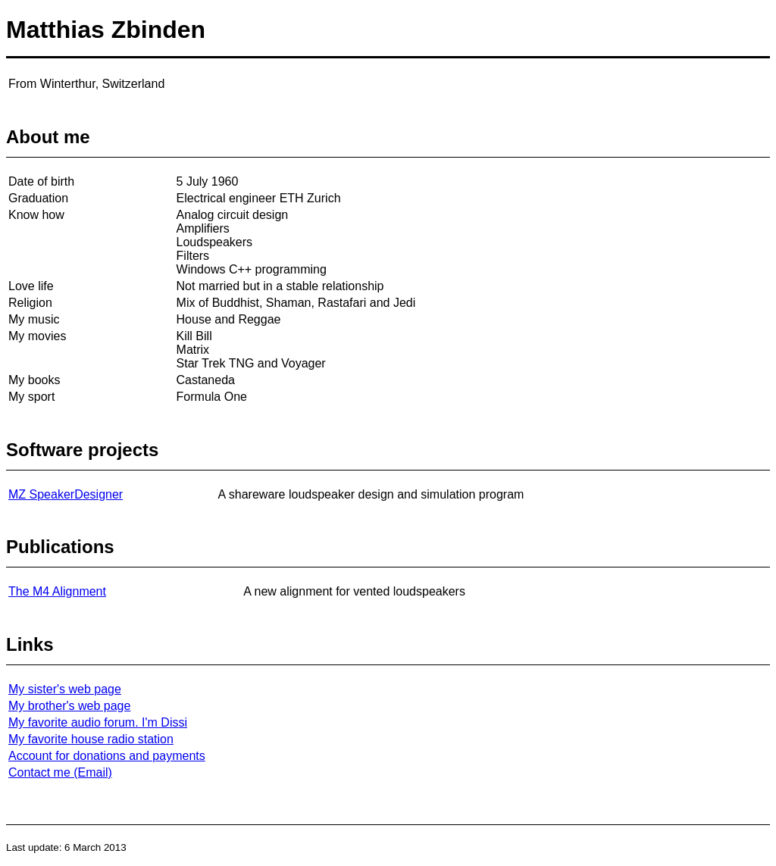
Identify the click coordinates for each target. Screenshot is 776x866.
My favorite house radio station (91, 739)
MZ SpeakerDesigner (65, 494)
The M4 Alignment (57, 591)
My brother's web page (69, 705)
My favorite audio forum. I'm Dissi (97, 722)
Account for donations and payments (106, 755)
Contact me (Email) (60, 772)
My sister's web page (64, 689)
